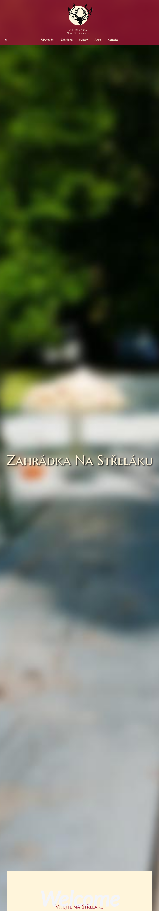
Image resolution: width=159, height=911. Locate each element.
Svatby (83, 39)
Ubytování (47, 39)
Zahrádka (67, 39)
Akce (98, 39)
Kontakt (113, 39)
